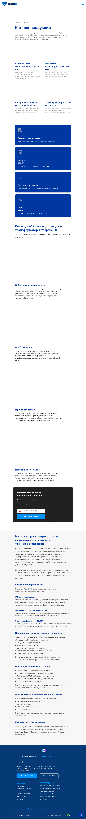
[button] (27, 775)
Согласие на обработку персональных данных (32, 809)
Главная (17, 22)
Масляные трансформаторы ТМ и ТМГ (57, 66)
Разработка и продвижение (55, 815)
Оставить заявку (31, 516)
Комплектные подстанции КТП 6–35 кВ (27, 66)
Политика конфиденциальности (27, 807)
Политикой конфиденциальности (53, 524)
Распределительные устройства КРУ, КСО (26, 104)
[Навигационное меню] (83, 4)
